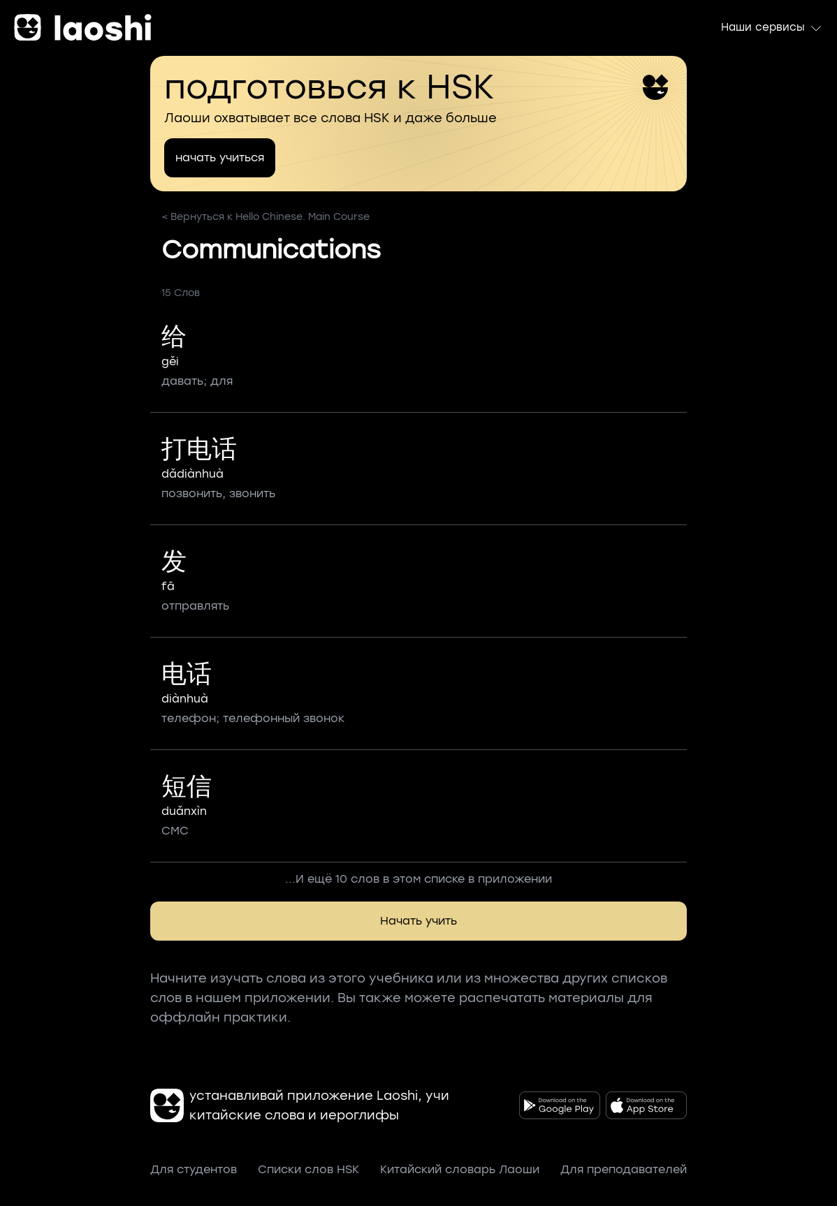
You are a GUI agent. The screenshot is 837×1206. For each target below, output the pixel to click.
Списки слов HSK (308, 1169)
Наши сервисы (772, 28)
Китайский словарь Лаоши (459, 1169)
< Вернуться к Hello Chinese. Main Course (265, 217)
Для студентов (193, 1169)
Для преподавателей (623, 1169)
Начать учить (418, 920)
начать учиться (219, 157)
